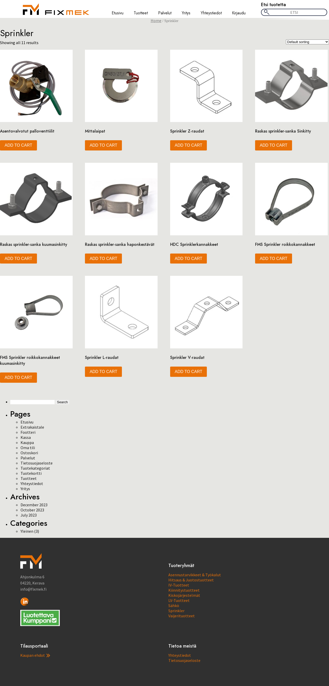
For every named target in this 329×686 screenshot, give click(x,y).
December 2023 (34, 504)
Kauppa (27, 442)
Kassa (26, 437)
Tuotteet (141, 13)
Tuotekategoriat (35, 468)
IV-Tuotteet (178, 585)
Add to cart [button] (18, 145)
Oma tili (28, 447)
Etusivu (117, 13)
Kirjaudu (239, 13)
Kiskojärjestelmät (184, 595)
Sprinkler (176, 610)
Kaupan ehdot (35, 655)
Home (156, 20)
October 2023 (32, 509)
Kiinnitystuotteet (184, 590)
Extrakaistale (32, 427)
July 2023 (29, 515)
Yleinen (27, 531)
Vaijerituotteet (181, 615)
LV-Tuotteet (179, 600)
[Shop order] (307, 41)
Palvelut (164, 13)
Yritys (186, 13)
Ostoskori (29, 452)
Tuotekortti (31, 473)
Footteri (28, 432)
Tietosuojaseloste (37, 463)
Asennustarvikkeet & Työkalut (194, 574)
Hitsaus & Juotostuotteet (191, 579)
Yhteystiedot (211, 13)
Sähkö (173, 605)
